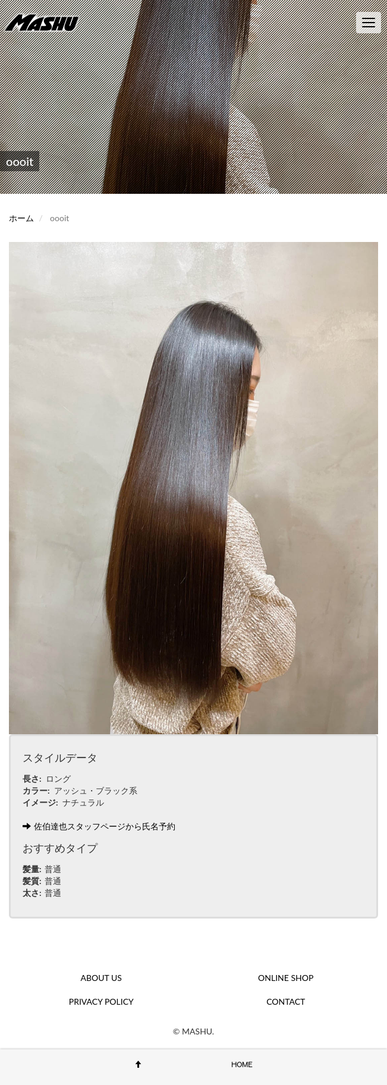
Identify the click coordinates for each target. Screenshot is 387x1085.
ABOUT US (101, 978)
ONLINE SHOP (285, 978)
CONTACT (285, 1001)
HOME (242, 1064)
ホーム (21, 218)
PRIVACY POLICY (101, 1001)
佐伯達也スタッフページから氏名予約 (99, 826)
